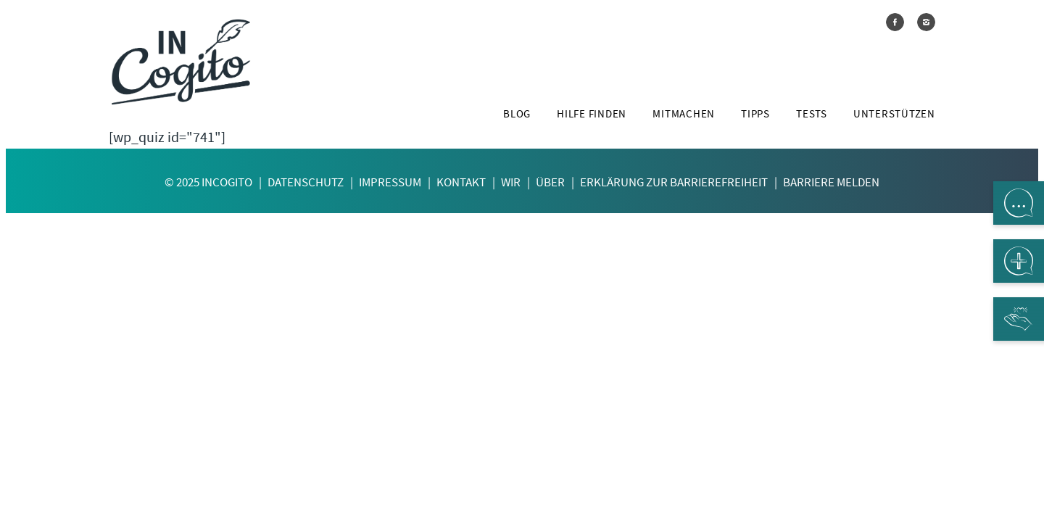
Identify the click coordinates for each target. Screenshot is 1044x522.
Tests (811, 114)
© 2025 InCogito (208, 182)
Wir (511, 182)
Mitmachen (683, 114)
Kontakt (461, 182)
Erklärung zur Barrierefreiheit (674, 182)
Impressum (390, 182)
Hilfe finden (591, 114)
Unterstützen (894, 114)
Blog (517, 114)
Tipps (755, 114)
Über (550, 182)
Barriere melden (831, 182)
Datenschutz (306, 182)
